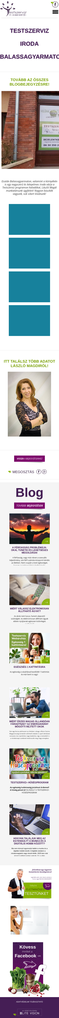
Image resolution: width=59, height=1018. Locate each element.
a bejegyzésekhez (29, 458)
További (29, 505)
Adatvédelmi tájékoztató (29, 1002)
